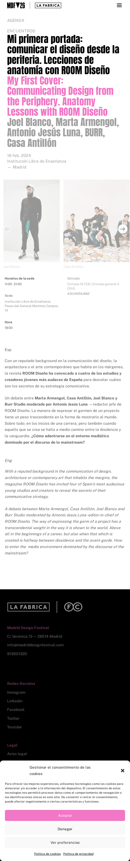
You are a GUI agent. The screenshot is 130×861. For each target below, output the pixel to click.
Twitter (13, 718)
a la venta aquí (78, 293)
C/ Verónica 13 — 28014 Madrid (34, 636)
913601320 (17, 653)
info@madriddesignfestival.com (35, 645)
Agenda (15, 20)
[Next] (123, 229)
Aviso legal (17, 753)
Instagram (16, 692)
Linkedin (14, 701)
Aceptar (65, 815)
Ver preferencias (65, 842)
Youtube (14, 727)
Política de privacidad (78, 854)
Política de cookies (47, 854)
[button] (122, 770)
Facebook (16, 709)
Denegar (65, 829)
